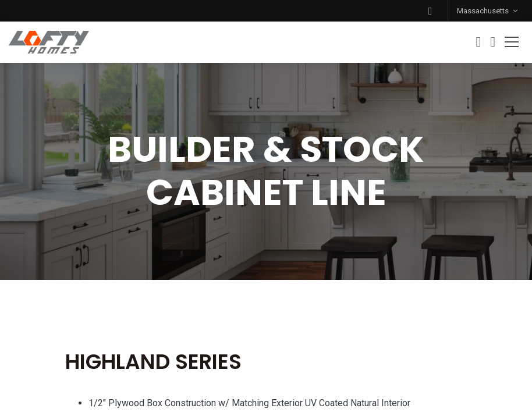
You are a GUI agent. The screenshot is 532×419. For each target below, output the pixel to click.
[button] (430, 11)
